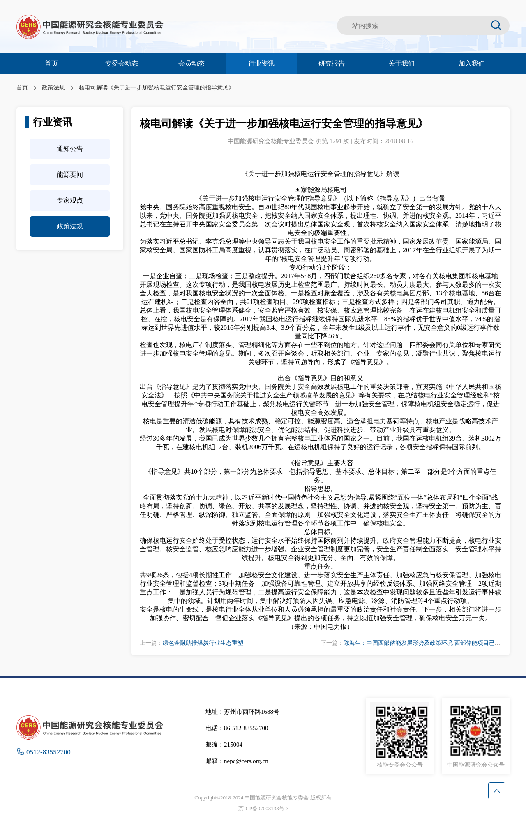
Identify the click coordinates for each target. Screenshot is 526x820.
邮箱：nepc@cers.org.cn (236, 761)
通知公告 (70, 148)
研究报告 (331, 63)
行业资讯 (261, 63)
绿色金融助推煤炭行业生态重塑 (203, 643)
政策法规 (70, 226)
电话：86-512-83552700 (236, 728)
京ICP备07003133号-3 (263, 808)
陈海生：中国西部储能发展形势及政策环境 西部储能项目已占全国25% (433, 643)
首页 (51, 63)
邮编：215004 (223, 744)
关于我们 (401, 63)
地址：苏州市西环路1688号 (242, 711)
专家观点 (70, 200)
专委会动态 (121, 63)
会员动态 (191, 63)
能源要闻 (70, 174)
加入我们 (472, 63)
